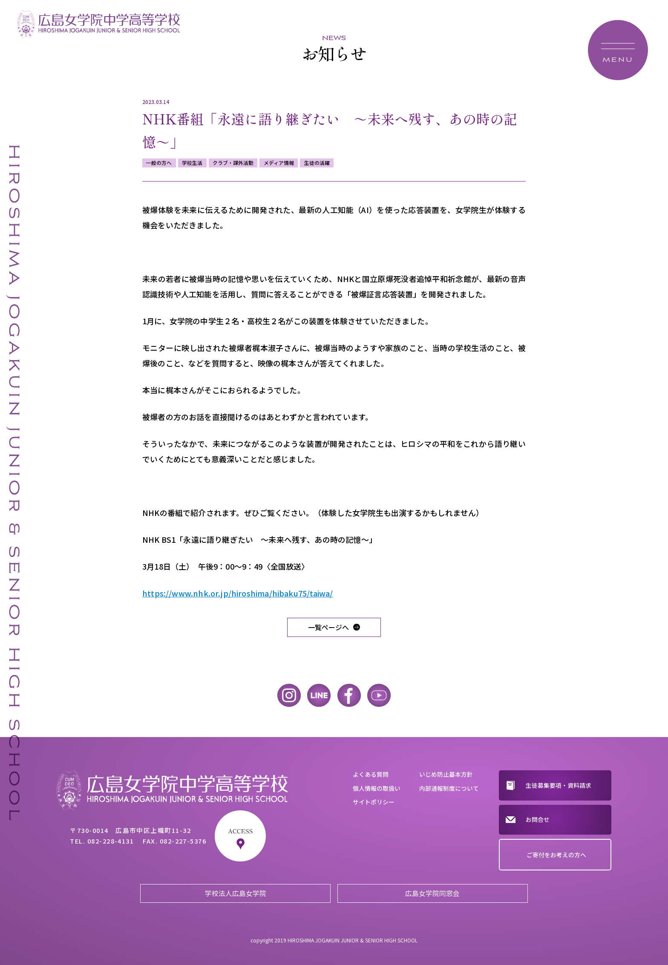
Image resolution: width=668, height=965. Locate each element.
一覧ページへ (328, 627)
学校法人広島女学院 (235, 893)
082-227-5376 (183, 840)
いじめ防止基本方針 (446, 774)
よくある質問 (371, 774)
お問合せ (538, 819)
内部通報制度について (449, 788)
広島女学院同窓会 (432, 893)
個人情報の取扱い (376, 788)
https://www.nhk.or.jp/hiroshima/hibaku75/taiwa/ (237, 593)
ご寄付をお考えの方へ (556, 854)
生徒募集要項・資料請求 (558, 785)
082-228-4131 (110, 840)
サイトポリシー (373, 802)
